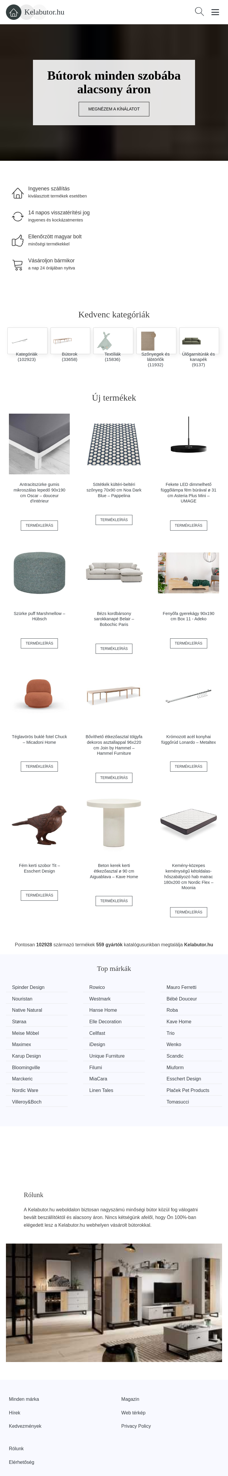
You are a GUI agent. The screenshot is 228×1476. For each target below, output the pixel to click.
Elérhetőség (21, 1432)
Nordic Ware (193, 1053)
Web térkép (133, 1383)
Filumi (130, 1042)
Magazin (130, 1369)
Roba (19, 1009)
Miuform (188, 1042)
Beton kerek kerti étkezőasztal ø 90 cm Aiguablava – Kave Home (114, 871)
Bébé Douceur (84, 998)
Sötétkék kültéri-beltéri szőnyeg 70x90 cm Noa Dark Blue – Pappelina (114, 490)
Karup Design (138, 1031)
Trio (128, 1020)
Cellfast (77, 1020)
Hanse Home (194, 998)
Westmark (24, 998)
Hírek (14, 1383)
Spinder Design (29, 987)
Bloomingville (83, 1042)
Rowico (76, 987)
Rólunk (16, 1419)
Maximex (189, 1020)
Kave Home (192, 1009)
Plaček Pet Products (80, 1069)
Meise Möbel (26, 1020)
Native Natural (139, 998)
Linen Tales (25, 1065)
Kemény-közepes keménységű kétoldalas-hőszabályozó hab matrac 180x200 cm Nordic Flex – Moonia (188, 876)
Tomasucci (191, 1065)
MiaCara (78, 1053)
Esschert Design (141, 1053)
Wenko (76, 1031)
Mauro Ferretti (139, 987)
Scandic (21, 1042)
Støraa (76, 1009)
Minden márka (24, 1369)
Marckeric (23, 1053)
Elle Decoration (140, 1009)
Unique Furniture (197, 1031)
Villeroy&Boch (139, 1065)
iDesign (21, 1031)
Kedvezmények (25, 1396)
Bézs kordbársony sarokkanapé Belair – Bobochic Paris (114, 619)
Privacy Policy (136, 1396)
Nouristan (190, 987)
